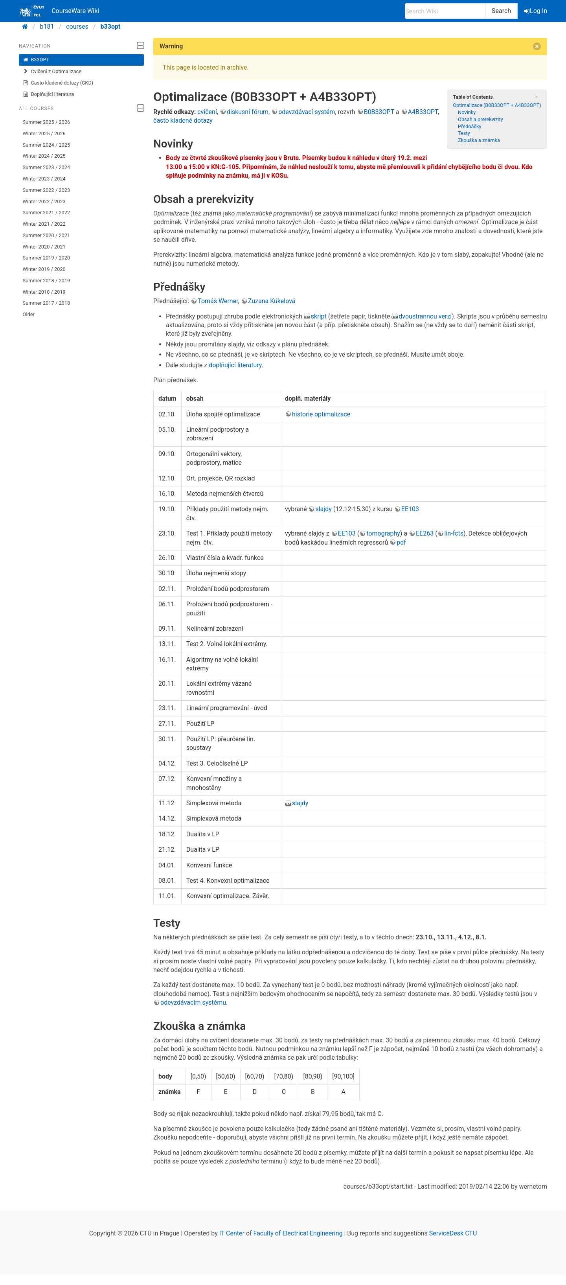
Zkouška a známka (479, 140)
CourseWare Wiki (59, 11)
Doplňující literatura (48, 94)
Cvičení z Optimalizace (52, 71)
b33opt (111, 26)
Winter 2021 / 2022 (44, 224)
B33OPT (36, 60)
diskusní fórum (247, 112)
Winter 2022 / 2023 (44, 201)
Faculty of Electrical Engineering (298, 1233)
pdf (401, 542)
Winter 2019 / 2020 (44, 269)
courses (77, 26)
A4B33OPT (423, 112)
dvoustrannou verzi (425, 316)
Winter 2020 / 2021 (44, 247)
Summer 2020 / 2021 (46, 235)
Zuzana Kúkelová (272, 301)
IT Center (231, 1233)
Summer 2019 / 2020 (46, 258)
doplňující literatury (235, 365)
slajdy (323, 509)
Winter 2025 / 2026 (44, 133)
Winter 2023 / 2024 (44, 179)
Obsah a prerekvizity (480, 119)
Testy (464, 133)
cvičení (207, 112)
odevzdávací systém (306, 112)
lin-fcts (454, 533)
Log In (536, 11)
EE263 (425, 533)
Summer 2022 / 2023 (46, 190)
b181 (47, 26)
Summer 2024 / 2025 (46, 145)
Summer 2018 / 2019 (46, 281)
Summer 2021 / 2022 (46, 212)
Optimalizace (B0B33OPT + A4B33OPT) (497, 105)
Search (501, 11)
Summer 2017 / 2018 (46, 303)
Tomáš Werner (218, 301)
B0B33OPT (379, 112)
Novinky (467, 112)
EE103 (410, 509)
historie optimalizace (321, 414)
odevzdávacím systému (193, 1002)
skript (319, 316)
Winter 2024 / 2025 (44, 156)
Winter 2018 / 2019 (44, 292)
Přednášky (469, 126)
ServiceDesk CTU (453, 1233)
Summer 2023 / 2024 (46, 167)
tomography (383, 533)
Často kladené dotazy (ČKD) (58, 83)
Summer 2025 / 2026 (46, 122)
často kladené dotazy (183, 120)
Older (29, 314)
